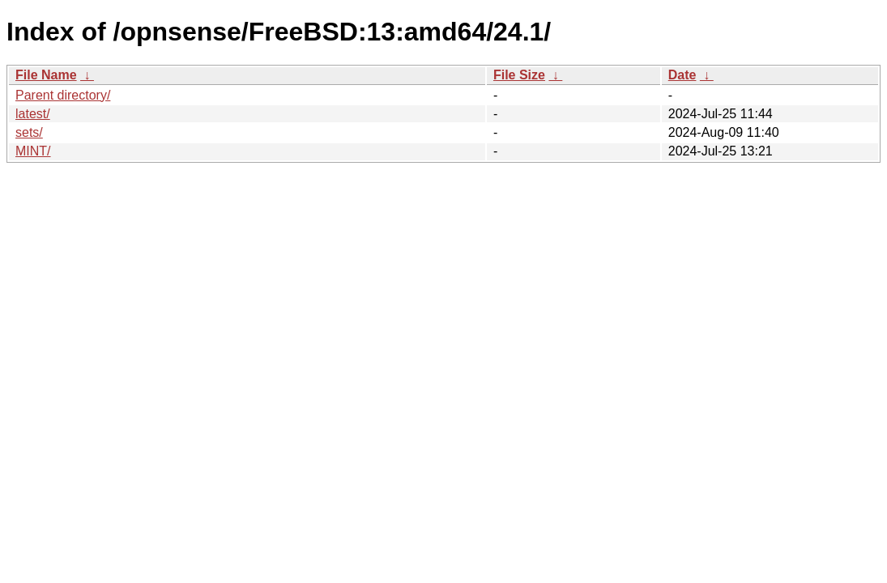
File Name (46, 75)
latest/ (32, 114)
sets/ (29, 132)
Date (682, 75)
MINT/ (33, 151)
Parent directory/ (62, 95)
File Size (519, 75)
